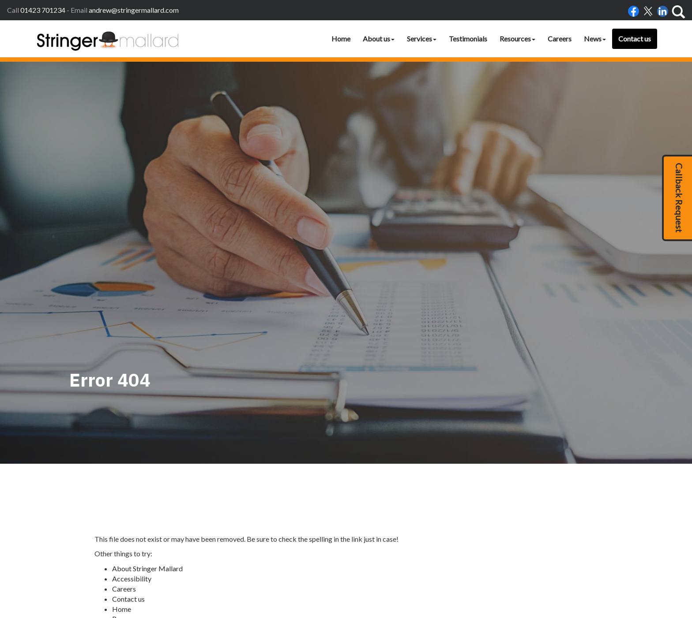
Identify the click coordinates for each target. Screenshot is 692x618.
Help (471, 583)
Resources (517, 38)
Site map (125, 471)
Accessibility (131, 411)
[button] (677, 198)
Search (122, 461)
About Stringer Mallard (147, 401)
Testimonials (468, 38)
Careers (560, 38)
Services (421, 38)
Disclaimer (423, 583)
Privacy (450, 583)
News (595, 38)
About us (379, 38)
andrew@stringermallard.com (134, 10)
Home (340, 38)
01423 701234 (42, 10)
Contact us (634, 38)
